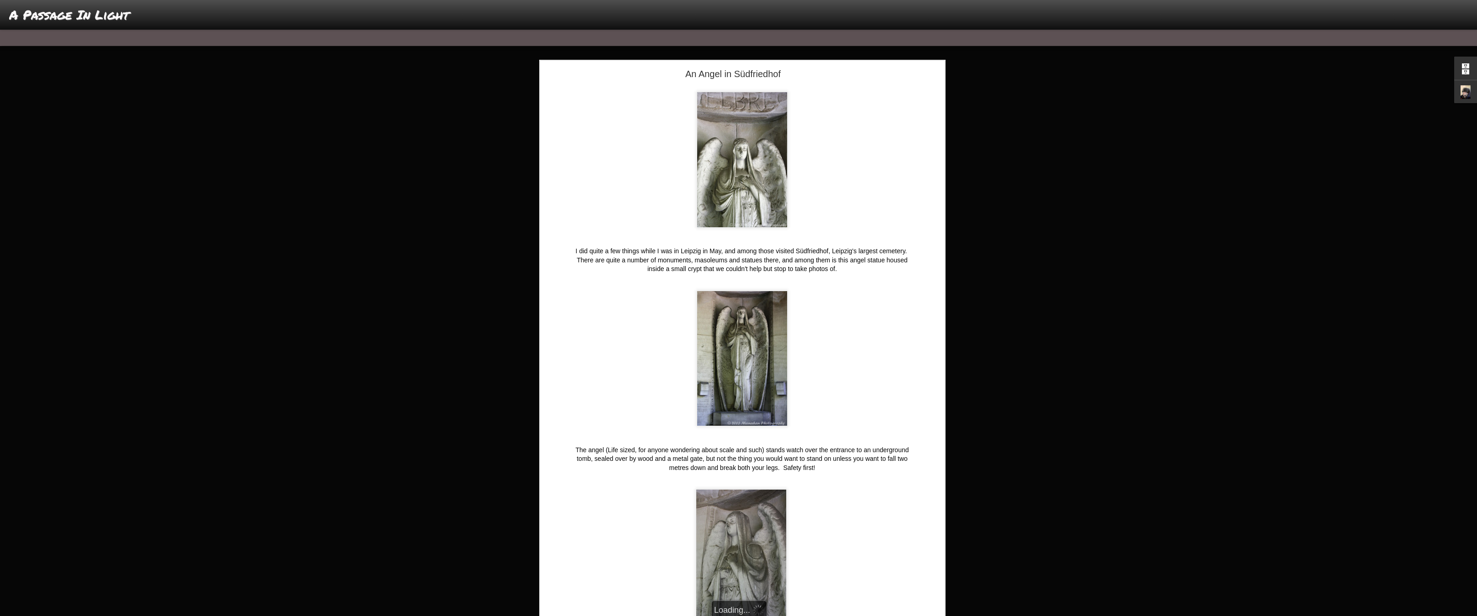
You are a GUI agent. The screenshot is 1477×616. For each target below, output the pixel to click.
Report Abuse (793, 611)
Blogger (767, 611)
